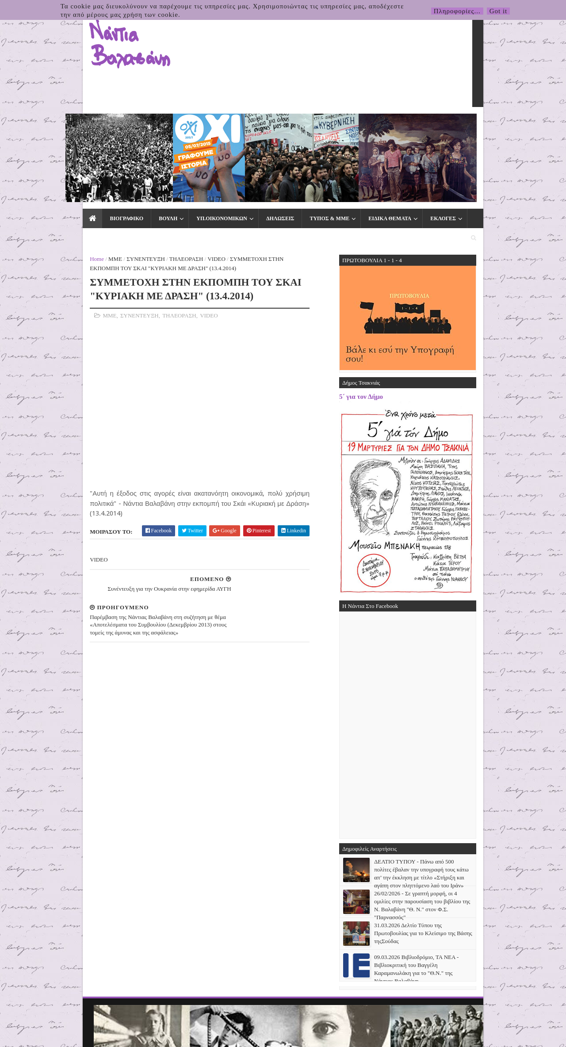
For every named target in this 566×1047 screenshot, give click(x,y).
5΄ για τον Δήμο (421, 284)
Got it (499, 11)
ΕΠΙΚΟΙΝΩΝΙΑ (433, 125)
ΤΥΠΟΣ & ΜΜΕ (269, 125)
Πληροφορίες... (457, 11)
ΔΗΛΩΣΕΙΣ (219, 125)
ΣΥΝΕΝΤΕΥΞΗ (86, 146)
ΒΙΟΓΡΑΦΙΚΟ (66, 125)
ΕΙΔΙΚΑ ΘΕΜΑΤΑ (329, 125)
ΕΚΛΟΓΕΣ (382, 125)
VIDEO (156, 146)
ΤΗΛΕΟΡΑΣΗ (126, 146)
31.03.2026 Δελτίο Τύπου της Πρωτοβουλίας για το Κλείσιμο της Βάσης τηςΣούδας (483, 821)
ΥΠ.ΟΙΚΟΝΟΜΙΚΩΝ (161, 125)
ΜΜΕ (55, 146)
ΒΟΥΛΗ (107, 125)
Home (37, 146)
